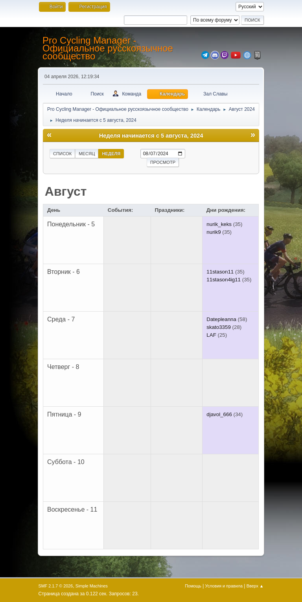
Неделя (111, 153)
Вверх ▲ (255, 586)
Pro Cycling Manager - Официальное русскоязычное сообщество (107, 48)
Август (66, 191)
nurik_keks (219, 224)
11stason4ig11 (223, 280)
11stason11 (220, 272)
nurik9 (213, 232)
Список (62, 153)
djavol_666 (219, 414)
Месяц (87, 153)
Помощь (193, 586)
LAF (211, 335)
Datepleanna (221, 319)
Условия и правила (224, 586)
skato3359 (218, 327)
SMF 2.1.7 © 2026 (56, 586)
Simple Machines (92, 586)
